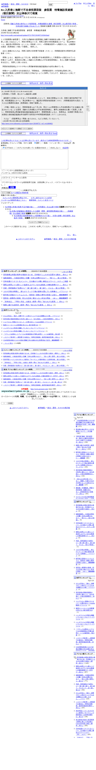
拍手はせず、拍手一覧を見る (41, 83)
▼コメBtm (87, 3)
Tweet (3, 20)
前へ (93, 6)
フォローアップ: (7, 207)
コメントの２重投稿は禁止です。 (16, 202)
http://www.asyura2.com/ (39, 393)
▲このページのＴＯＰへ (25, 243)
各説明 (65, 148)
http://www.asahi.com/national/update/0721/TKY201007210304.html (25, 35)
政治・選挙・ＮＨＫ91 (19, 4)
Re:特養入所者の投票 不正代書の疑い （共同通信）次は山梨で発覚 (32, 211)
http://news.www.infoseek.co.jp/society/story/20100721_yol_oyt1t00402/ (27, 123)
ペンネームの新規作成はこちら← (14, 204)
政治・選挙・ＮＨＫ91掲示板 (65, 243)
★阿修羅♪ (5, 4)
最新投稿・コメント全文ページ (41, 204)
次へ (69, 239)
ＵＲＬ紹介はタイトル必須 (41, 202)
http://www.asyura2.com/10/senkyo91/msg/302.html (12, 15)
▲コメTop (77, 3)
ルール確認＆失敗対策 (19, 197)
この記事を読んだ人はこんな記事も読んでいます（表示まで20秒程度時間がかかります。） (36, 140)
